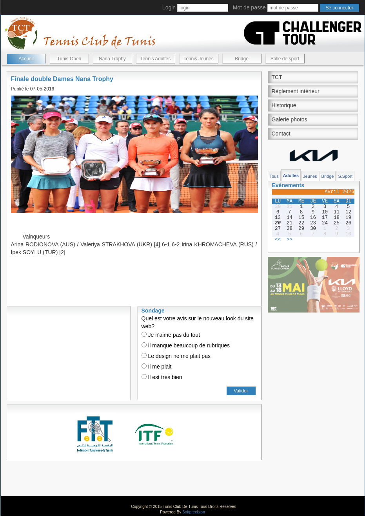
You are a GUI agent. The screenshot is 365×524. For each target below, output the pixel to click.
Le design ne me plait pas (176, 356)
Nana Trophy (112, 58)
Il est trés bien (162, 377)
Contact (281, 133)
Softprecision (193, 512)
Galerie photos (289, 119)
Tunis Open (69, 58)
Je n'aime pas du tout (171, 335)
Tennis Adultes (155, 58)
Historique (284, 105)
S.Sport (345, 176)
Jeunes (310, 176)
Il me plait (157, 366)
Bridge (242, 58)
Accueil (26, 58)
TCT (277, 77)
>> (289, 239)
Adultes (291, 175)
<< (278, 239)
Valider (241, 391)
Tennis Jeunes (198, 58)
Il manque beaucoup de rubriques (186, 345)
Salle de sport (285, 58)
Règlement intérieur (296, 91)
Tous (274, 176)
